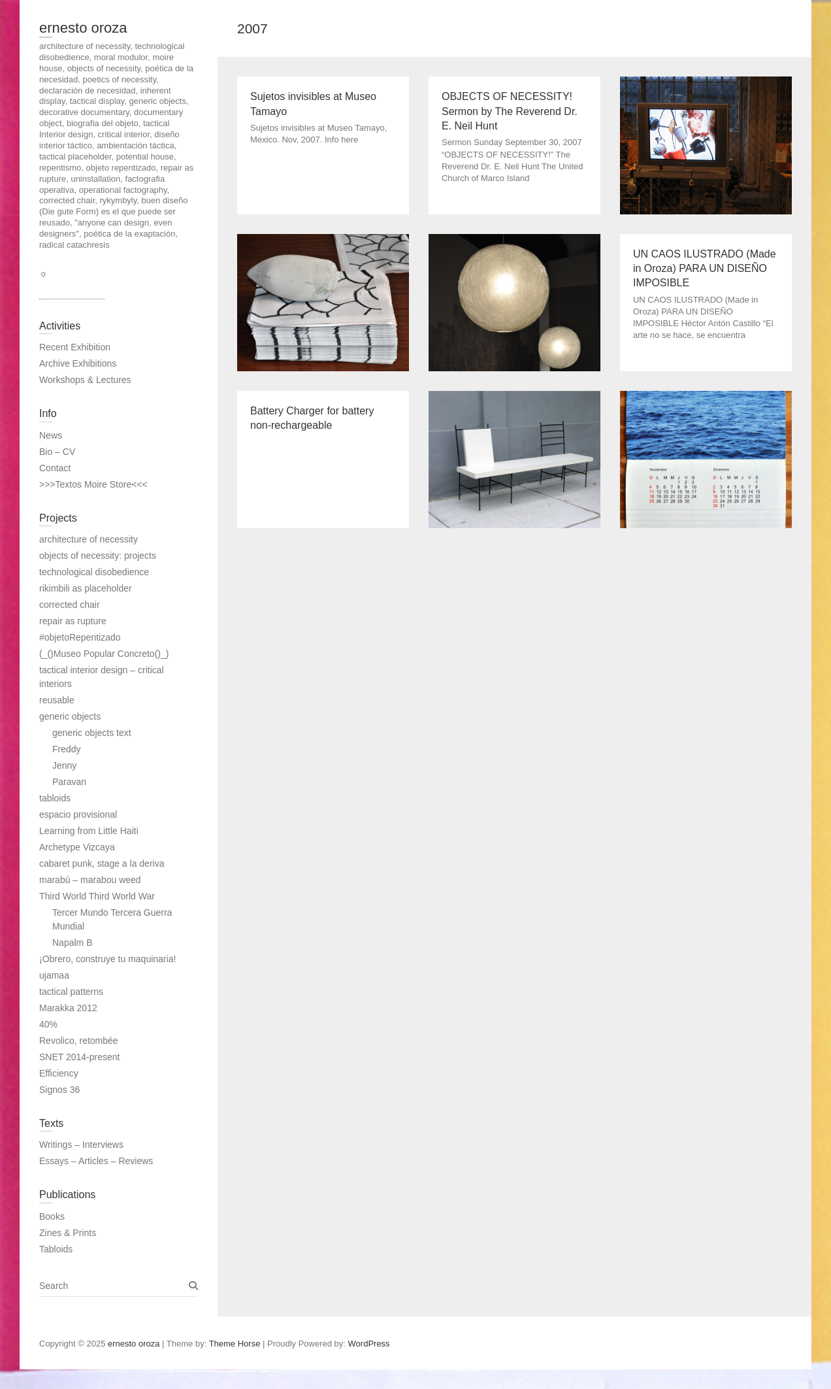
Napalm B (72, 942)
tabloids (55, 798)
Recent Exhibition (74, 347)
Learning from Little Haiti (88, 831)
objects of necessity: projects (97, 555)
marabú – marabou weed (90, 880)
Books (52, 1216)
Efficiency (58, 1073)
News (50, 435)
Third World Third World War (97, 896)
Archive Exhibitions (77, 363)
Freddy (66, 749)
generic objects (70, 716)
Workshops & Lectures (85, 380)
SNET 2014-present (79, 1057)
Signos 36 (59, 1089)
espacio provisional (78, 814)
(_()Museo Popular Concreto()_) (104, 653)
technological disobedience (94, 572)
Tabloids (56, 1249)
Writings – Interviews (81, 1144)
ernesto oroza (83, 28)
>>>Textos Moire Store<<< (93, 484)
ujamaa (54, 975)
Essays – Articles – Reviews (96, 1161)
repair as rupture (72, 621)
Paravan (69, 782)
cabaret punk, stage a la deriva (101, 863)
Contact (55, 468)
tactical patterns (71, 991)
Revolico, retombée (78, 1040)
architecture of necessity (88, 539)
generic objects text (91, 733)
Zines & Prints (67, 1233)
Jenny (64, 765)
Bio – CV (57, 451)
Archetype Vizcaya (77, 847)
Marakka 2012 (68, 1008)
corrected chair (69, 604)
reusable (56, 700)
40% (48, 1024)
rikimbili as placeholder (85, 588)
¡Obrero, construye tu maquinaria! (107, 959)
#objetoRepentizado (80, 637)
